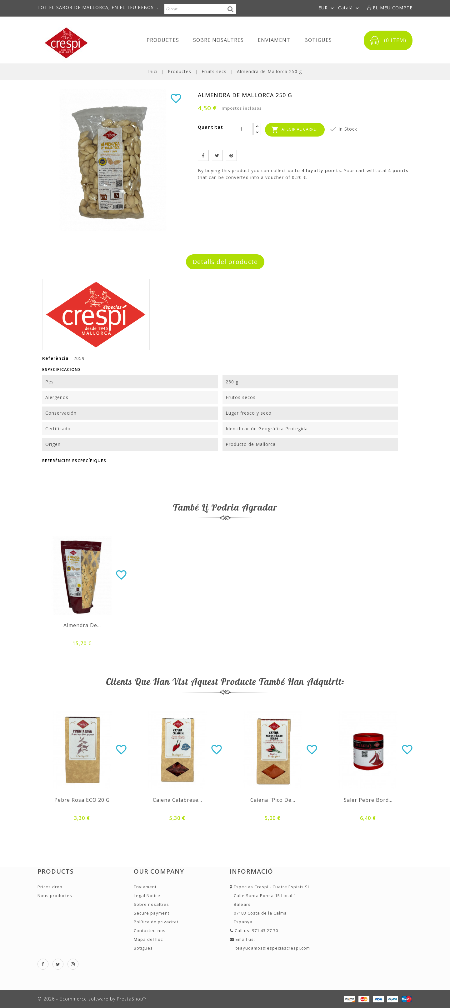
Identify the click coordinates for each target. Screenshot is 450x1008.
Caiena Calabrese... (177, 799)
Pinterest (231, 155)
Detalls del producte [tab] (225, 261)
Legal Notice (147, 895)
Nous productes (55, 895)
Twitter (57, 964)
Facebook (43, 964)
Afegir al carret (294, 129)
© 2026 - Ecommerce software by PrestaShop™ (92, 999)
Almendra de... (82, 625)
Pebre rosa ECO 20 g (82, 799)
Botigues (318, 40)
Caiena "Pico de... (272, 799)
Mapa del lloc (148, 939)
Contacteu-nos (150, 930)
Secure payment (151, 913)
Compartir (203, 155)
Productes (163, 40)
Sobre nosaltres (218, 40)
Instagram (73, 964)
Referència (55, 358)
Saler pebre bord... (368, 799)
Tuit (217, 155)
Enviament (274, 40)
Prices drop (50, 887)
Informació (251, 871)
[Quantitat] (244, 129)
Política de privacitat (156, 922)
